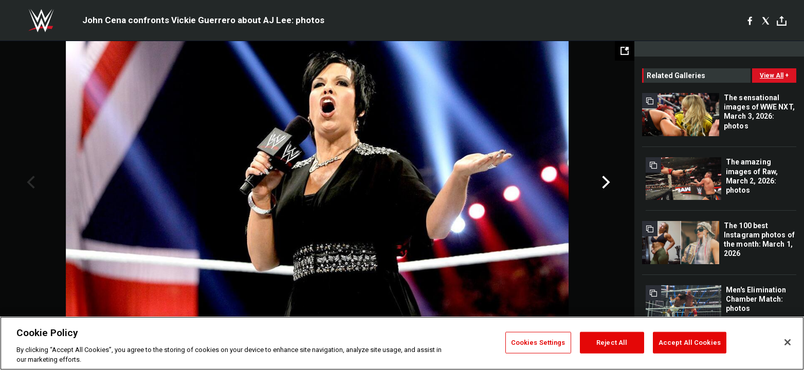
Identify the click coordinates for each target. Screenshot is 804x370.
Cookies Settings (538, 342)
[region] (402, 343)
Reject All (611, 342)
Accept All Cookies (690, 342)
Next (605, 182)
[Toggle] (782, 21)
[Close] (787, 342)
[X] (766, 20)
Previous (30, 182)
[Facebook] (750, 20)
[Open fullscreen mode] (624, 51)
